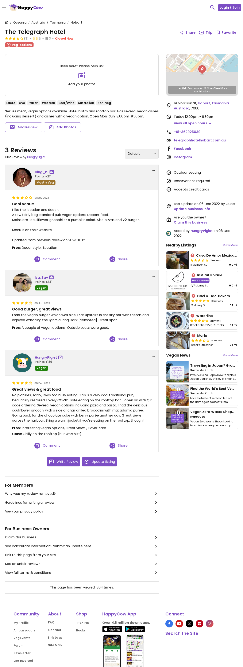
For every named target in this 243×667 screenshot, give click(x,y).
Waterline (204, 315)
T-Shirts (82, 623)
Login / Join (230, 7)
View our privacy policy (82, 511)
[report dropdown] (153, 170)
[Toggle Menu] (4, 7)
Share (118, 259)
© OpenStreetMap (215, 88)
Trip (205, 32)
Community (26, 614)
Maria (202, 335)
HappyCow (197, 416)
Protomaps (195, 88)
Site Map (55, 645)
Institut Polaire (209, 275)
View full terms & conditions (82, 572)
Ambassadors (24, 630)
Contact (54, 630)
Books (81, 630)
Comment (47, 259)
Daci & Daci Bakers (213, 296)
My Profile (21, 623)
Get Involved (23, 661)
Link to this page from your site (82, 555)
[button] (202, 70)
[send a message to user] (52, 172)
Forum (18, 645)
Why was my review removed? (82, 493)
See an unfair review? (82, 563)
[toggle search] (212, 7)
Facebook (182, 148)
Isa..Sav (41, 277)
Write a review (200, 280)
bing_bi (41, 172)
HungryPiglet (36, 157)
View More (230, 245)
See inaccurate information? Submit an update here (82, 546)
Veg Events (22, 638)
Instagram (183, 157)
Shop (81, 614)
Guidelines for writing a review (82, 502)
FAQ (51, 622)
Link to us (55, 637)
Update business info (192, 208)
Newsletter (22, 653)
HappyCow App (119, 614)
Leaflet (182, 88)
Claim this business (82, 537)
